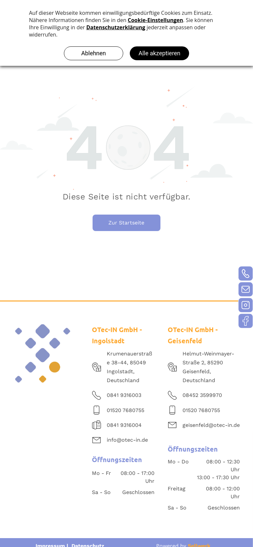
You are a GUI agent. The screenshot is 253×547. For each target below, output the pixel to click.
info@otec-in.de (127, 440)
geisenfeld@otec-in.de (211, 425)
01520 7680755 (125, 410)
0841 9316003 (124, 395)
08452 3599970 (202, 395)
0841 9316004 (124, 425)
